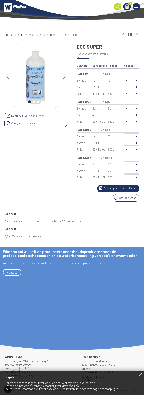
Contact (12, 272)
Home (9, 34)
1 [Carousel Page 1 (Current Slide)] (29, 101)
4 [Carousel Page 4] (42, 101)
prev (9, 76)
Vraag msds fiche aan (51, 115)
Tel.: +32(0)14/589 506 (18, 364)
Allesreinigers (48, 34)
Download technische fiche (21, 115)
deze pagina (93, 389)
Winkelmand (129, 5)
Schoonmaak (26, 34)
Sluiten (140, 374)
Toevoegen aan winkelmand (116, 188)
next (62, 76)
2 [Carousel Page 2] (33, 101)
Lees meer (83, 57)
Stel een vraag (124, 198)
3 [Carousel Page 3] (38, 101)
